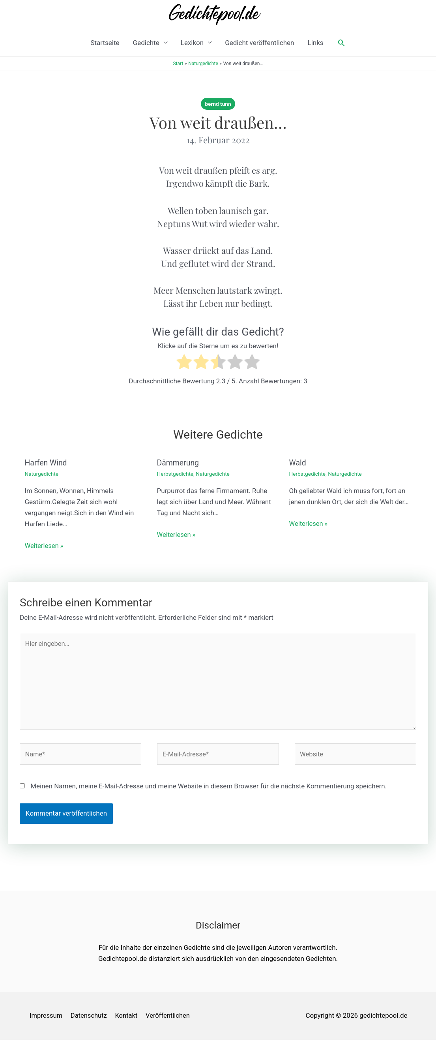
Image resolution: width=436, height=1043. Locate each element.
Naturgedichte (42, 474)
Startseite (104, 43)
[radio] (184, 363)
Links (315, 43)
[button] (341, 42)
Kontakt (128, 1018)
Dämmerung (178, 462)
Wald (298, 462)
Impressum (46, 1018)
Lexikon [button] (192, 43)
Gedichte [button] (146, 43)
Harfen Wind (46, 462)
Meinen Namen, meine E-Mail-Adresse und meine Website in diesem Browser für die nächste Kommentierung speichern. (208, 789)
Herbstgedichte (176, 474)
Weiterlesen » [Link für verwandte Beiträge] (45, 545)
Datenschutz (89, 1018)
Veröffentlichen (170, 1018)
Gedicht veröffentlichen (259, 43)
